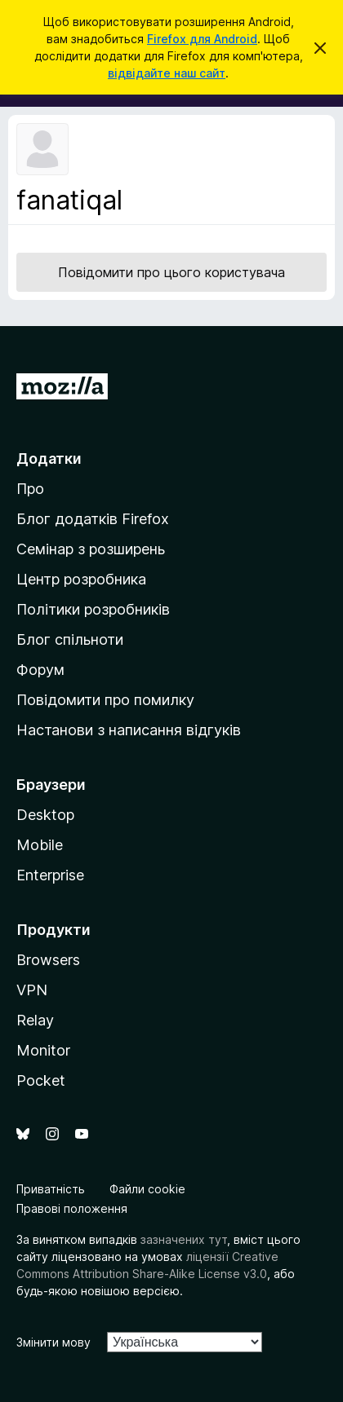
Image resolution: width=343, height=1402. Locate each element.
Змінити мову (53, 1342)
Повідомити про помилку (105, 699)
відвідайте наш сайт (166, 73)
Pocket (40, 1080)
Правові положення (71, 1208)
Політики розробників (93, 609)
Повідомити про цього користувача (171, 272)
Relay (35, 1020)
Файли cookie (147, 1189)
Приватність (50, 1189)
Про (30, 488)
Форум (40, 669)
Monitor (43, 1050)
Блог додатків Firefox (92, 518)
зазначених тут (183, 1239)
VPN (31, 990)
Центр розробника (81, 579)
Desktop (45, 814)
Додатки (49, 458)
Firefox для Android (202, 39)
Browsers (48, 959)
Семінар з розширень (90, 549)
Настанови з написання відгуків (128, 729)
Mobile (39, 844)
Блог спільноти (69, 639)
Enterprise (50, 875)
